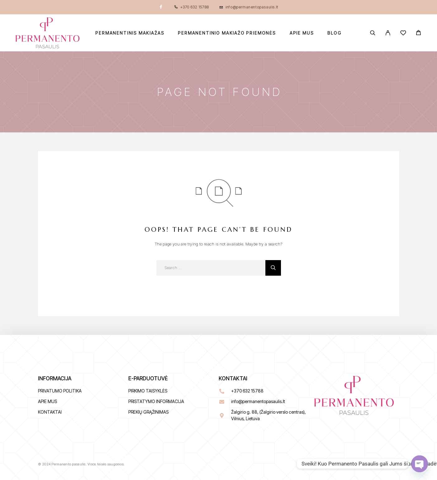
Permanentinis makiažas (129, 33)
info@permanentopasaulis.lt (252, 7)
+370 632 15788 (194, 7)
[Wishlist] (403, 34)
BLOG (334, 33)
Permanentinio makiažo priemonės (227, 33)
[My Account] (388, 32)
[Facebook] (161, 7)
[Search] (372, 32)
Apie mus (302, 33)
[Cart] (418, 33)
